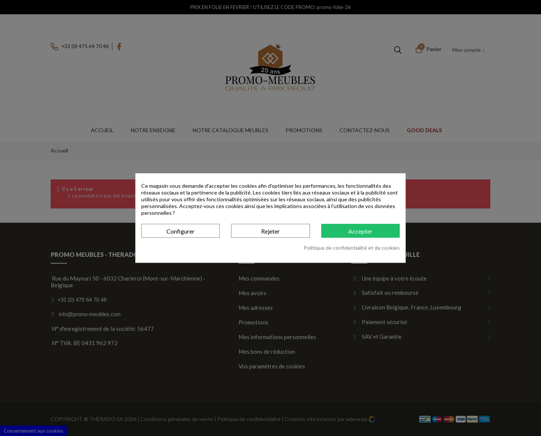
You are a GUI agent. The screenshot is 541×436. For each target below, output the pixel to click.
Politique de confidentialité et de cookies (352, 247)
